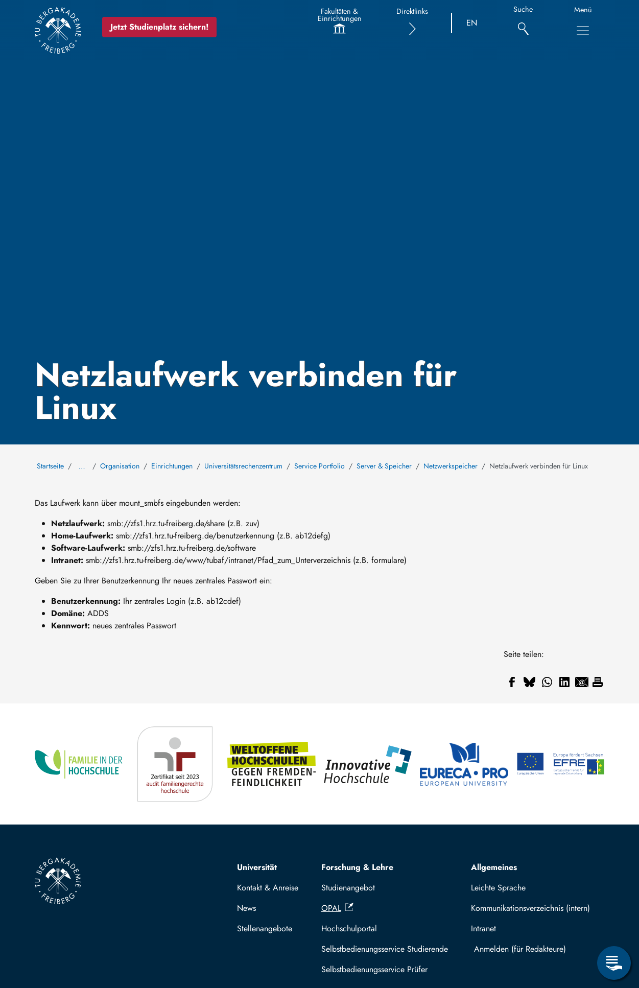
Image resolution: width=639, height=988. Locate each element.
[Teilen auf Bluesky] (529, 682)
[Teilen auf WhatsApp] (547, 682)
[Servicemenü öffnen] (614, 963)
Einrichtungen (172, 466)
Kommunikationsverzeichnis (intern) (530, 908)
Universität (257, 867)
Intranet (483, 928)
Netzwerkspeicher (450, 466)
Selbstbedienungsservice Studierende (384, 949)
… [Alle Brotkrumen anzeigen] (82, 466)
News (246, 908)
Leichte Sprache (498, 887)
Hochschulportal (349, 928)
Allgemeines (494, 867)
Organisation (119, 466)
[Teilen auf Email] (581, 682)
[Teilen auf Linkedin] (564, 682)
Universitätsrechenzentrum (243, 466)
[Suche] (523, 23)
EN (471, 23)
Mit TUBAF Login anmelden (535, 949)
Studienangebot (348, 887)
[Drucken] (598, 682)
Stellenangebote (264, 928)
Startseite (50, 466)
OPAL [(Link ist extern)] (337, 908)
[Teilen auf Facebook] (512, 682)
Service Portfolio (319, 466)
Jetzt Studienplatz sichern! (159, 27)
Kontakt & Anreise (267, 887)
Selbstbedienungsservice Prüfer (374, 969)
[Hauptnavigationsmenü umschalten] (583, 30)
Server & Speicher (384, 466)
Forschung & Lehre (357, 867)
